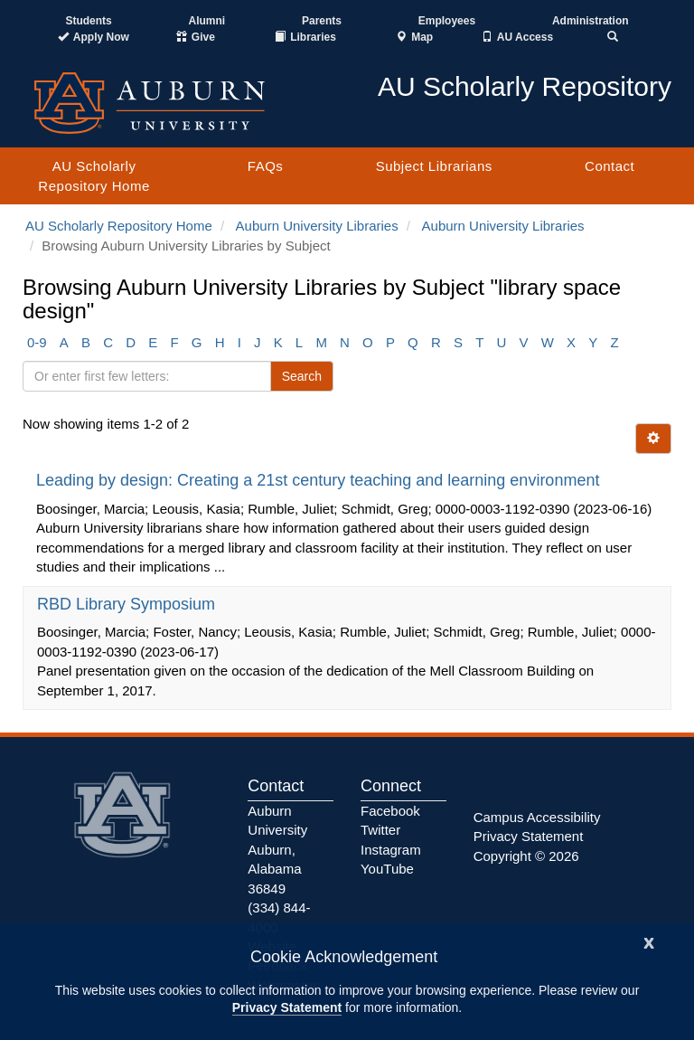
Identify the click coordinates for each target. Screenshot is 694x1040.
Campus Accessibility (537, 817)
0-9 (37, 342)
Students (88, 20)
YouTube (387, 868)
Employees (446, 20)
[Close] (648, 940)
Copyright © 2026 (526, 856)
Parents (322, 20)
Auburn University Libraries (317, 225)
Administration (590, 20)
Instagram (391, 849)
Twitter (380, 829)
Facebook (390, 810)
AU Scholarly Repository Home (93, 175)
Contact (609, 166)
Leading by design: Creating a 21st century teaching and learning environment (320, 480)
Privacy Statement (287, 1007)
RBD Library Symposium (128, 604)
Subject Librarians (434, 166)
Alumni (207, 20)
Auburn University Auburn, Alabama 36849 (277, 849)
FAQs (266, 166)
